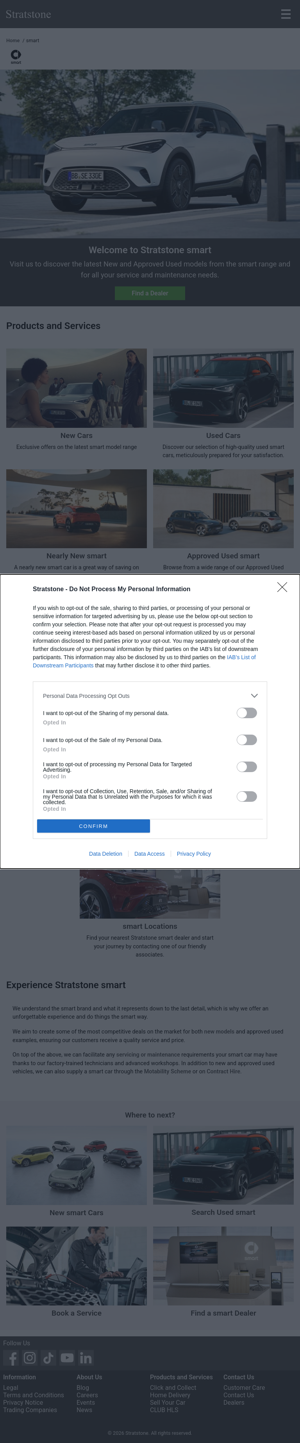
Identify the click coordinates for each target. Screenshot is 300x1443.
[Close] (284, 589)
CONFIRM (93, 826)
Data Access (149, 854)
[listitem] (150, 696)
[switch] (247, 713)
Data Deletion (105, 854)
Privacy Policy (194, 854)
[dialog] (150, 721)
